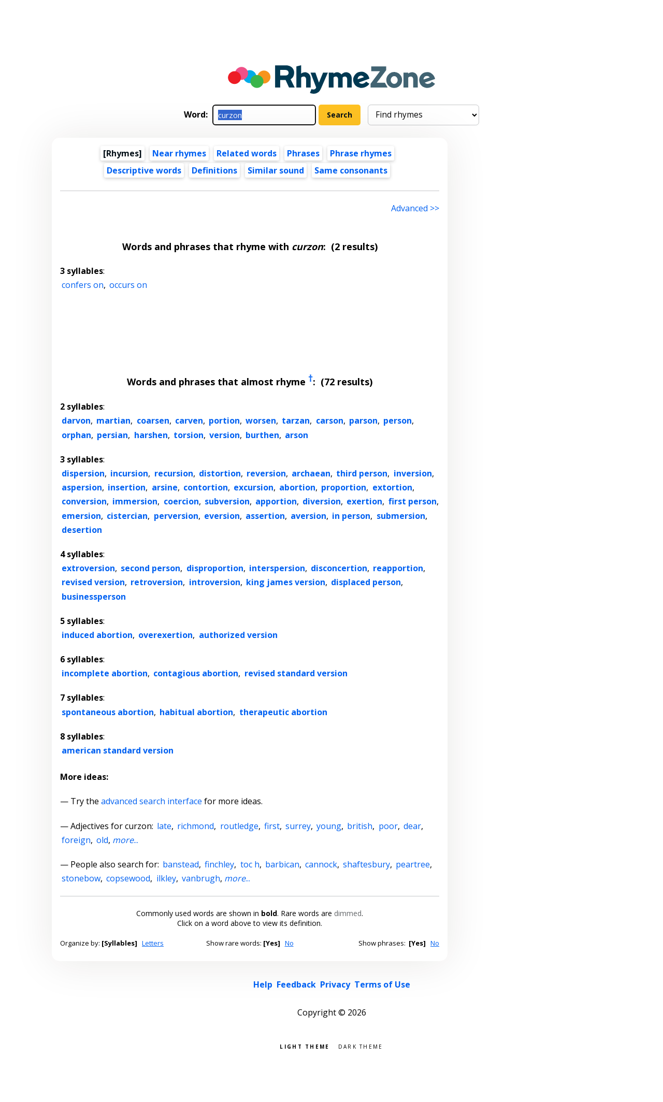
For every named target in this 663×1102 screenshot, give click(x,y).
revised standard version (296, 673)
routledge (239, 826)
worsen (261, 420)
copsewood (128, 878)
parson (363, 420)
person (397, 420)
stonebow (81, 878)
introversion (214, 582)
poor (388, 826)
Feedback (296, 984)
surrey (298, 826)
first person (412, 501)
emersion (81, 515)
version (224, 435)
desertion (82, 529)
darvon (76, 420)
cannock (321, 864)
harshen (151, 435)
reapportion (398, 568)
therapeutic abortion (283, 712)
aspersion (82, 487)
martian (113, 420)
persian (112, 435)
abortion (297, 487)
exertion (364, 501)
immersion (134, 501)
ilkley (166, 878)
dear (412, 826)
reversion (266, 473)
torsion (189, 435)
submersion (401, 515)
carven (189, 420)
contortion (205, 487)
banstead (181, 864)
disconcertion (339, 568)
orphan (76, 435)
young (328, 826)
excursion (253, 487)
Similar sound (276, 170)
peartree (413, 864)
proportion (343, 487)
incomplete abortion (105, 673)
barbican (282, 864)
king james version (285, 582)
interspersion (277, 568)
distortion (220, 473)
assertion (265, 515)
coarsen (153, 420)
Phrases (303, 153)
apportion (276, 501)
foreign (76, 840)
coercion (181, 501)
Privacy (335, 984)
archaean (311, 473)
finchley (219, 864)
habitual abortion (196, 712)
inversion (413, 473)
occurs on (128, 285)
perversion (176, 515)
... (125, 840)
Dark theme (360, 1046)
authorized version (238, 635)
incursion (129, 473)
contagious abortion (195, 673)
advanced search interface (151, 801)
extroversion (88, 568)
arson (296, 435)
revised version (93, 582)
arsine (165, 487)
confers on (83, 285)
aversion (308, 515)
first (272, 826)
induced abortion (97, 635)
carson (329, 420)
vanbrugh (201, 878)
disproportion (214, 568)
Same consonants (350, 170)
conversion (84, 501)
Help (262, 984)
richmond (195, 826)
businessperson (94, 596)
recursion (173, 473)
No (289, 943)
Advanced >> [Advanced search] (415, 208)
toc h (250, 864)
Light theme (304, 1046)
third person (361, 473)
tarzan (296, 420)
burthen (262, 435)
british (359, 826)
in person (351, 515)
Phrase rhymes (361, 153)
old (102, 840)
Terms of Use (382, 984)
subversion (227, 501)
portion (224, 420)
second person (150, 568)
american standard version (118, 750)
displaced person (366, 582)
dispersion (83, 473)
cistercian (127, 515)
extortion (392, 487)
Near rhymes (179, 153)
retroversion (157, 582)
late (164, 826)
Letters (153, 943)
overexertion (165, 635)
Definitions (214, 170)
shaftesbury (366, 864)
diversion (321, 501)
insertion (127, 487)
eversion (222, 515)
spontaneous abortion (108, 712)
